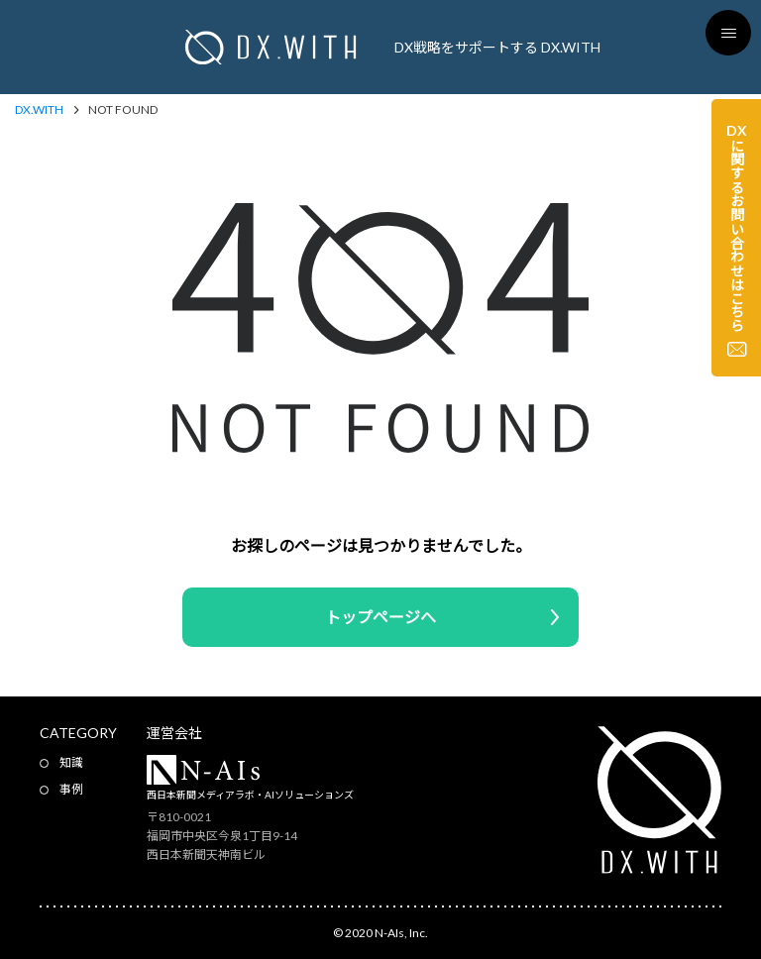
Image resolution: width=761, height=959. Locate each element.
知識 (71, 762)
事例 (71, 789)
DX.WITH (39, 110)
